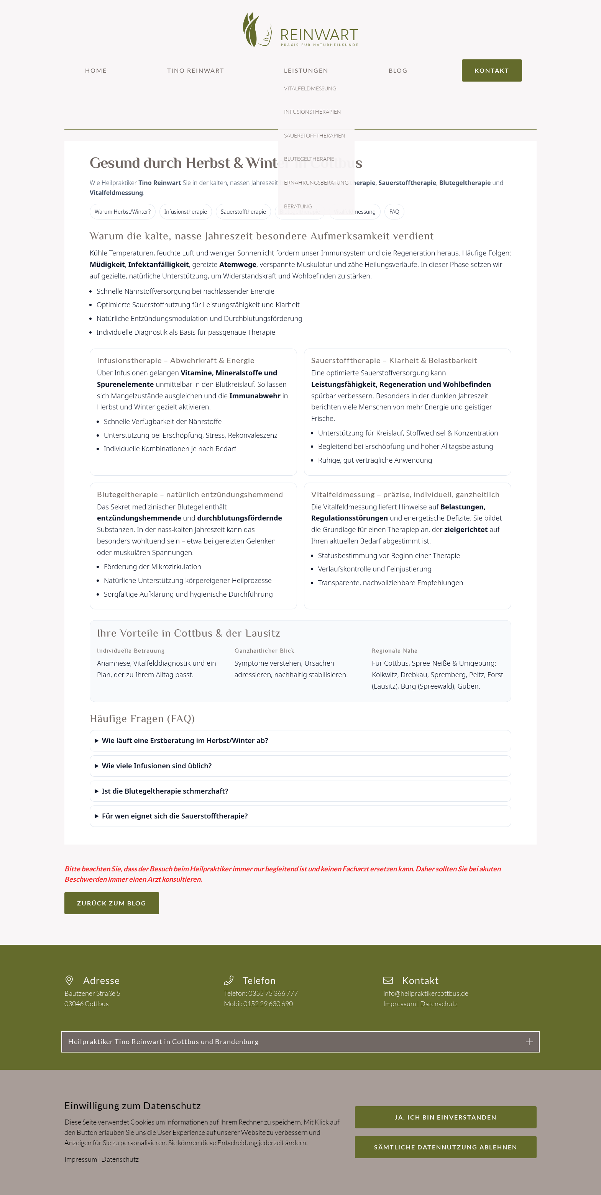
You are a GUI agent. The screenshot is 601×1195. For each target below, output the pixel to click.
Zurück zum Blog (111, 903)
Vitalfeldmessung (355, 211)
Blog (398, 70)
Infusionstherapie (185, 211)
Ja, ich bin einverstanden (446, 1117)
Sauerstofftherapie (243, 211)
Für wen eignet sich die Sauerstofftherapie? (175, 815)
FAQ (394, 211)
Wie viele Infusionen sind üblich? (157, 765)
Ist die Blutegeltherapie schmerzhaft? (165, 791)
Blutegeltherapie (300, 211)
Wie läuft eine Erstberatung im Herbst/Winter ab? (185, 740)
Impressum (399, 1003)
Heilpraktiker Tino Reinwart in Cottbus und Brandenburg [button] (163, 1041)
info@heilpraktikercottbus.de (425, 993)
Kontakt (492, 70)
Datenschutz (439, 1003)
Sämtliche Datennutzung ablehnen (445, 1147)
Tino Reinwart (195, 70)
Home (96, 70)
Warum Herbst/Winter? (123, 211)
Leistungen (306, 70)
